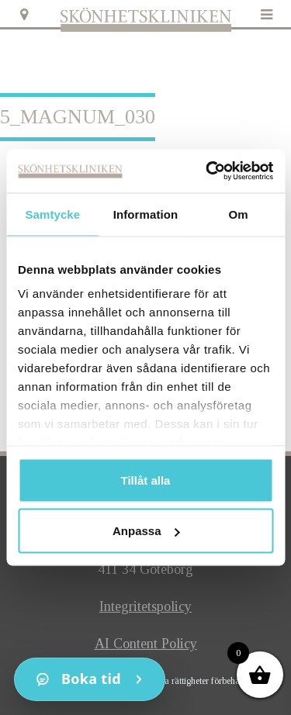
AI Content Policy (146, 643)
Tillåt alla (146, 479)
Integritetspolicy (145, 606)
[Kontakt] (89, 679)
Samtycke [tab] (52, 213)
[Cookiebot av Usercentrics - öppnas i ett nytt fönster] (207, 171)
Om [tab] (238, 213)
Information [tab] (145, 213)
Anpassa (146, 530)
